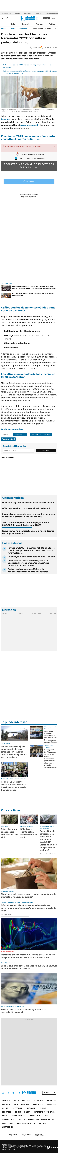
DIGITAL (13, 1135)
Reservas (17, 13)
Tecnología (34, 1116)
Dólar (13, 24)
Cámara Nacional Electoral (41, 435)
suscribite (46, 18)
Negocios (51, 1104)
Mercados (37, 1104)
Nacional (30, 1108)
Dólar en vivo (28, 13)
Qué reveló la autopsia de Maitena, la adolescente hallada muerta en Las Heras (28, 570)
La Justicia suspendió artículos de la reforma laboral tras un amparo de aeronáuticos (50, 736)
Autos (5, 1116)
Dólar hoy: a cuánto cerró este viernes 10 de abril (31, 556)
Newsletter (49, 1093)
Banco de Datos (21, 1104)
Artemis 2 (39, 13)
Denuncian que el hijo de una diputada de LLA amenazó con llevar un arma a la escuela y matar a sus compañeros (14, 752)
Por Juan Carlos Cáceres (48, 854)
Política (52, 24)
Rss (46, 1116)
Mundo (42, 1108)
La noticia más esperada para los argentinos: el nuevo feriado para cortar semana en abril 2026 (28, 515)
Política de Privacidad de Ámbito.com (36, 1119)
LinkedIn (19, 1093)
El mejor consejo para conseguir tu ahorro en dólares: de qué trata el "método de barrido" (28, 895)
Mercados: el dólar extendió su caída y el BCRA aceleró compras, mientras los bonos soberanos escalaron (28, 956)
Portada (6, 1101)
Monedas (5, 614)
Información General (44, 1112)
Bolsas (20, 614)
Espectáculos (18, 1116)
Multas (42, 1123)
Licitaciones (7, 1127)
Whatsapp (30, 1093)
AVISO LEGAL (7, 1123)
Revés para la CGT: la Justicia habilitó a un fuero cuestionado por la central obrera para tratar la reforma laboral (31, 550)
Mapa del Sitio (8, 1119)
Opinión (5, 1108)
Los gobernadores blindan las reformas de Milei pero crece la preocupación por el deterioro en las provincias (34, 287)
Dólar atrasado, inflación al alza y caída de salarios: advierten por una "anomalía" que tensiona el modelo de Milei (28, 563)
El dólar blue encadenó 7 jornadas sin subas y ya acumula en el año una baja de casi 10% (29, 967)
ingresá (53, 18)
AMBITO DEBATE (42, 1135)
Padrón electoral (8, 439)
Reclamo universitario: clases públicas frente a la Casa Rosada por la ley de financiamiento (13, 785)
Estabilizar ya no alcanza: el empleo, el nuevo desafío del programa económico (28, 532)
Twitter (3, 1093)
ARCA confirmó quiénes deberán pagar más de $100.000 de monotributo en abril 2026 (25, 523)
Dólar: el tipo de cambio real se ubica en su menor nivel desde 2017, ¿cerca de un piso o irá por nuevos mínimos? (48, 841)
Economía (25, 24)
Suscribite (46, 450)
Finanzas (39, 24)
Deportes (6, 1112)
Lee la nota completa (12, 429)
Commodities (36, 614)
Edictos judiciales (26, 1123)
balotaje (5, 119)
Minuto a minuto (8, 952)
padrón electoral (29, 125)
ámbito (3, 29)
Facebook (8, 1093)
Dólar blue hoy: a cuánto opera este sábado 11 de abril (28, 502)
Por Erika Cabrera (6, 914)
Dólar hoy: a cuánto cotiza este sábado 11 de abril (26, 508)
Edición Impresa (22, 1112)
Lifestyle (17, 1108)
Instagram (13, 1093)
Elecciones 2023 (25, 29)
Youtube (25, 1092)
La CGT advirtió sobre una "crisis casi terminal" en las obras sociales (33, 294)
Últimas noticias (22, 1101)
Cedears (53, 614)
